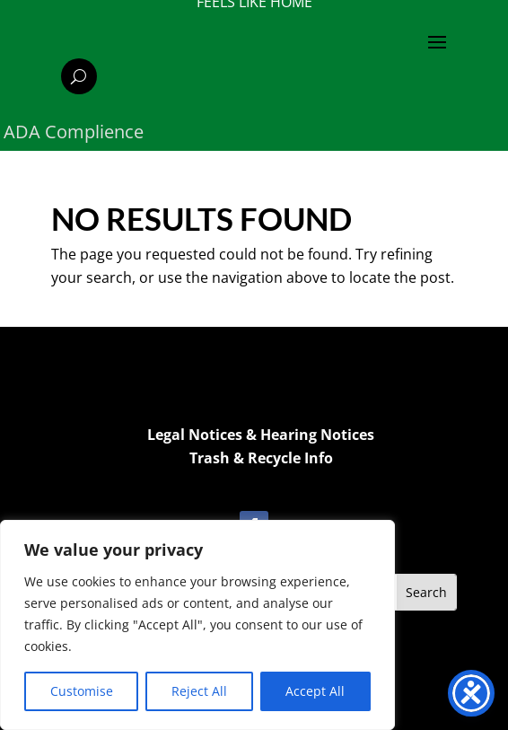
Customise (81, 690)
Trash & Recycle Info (261, 458)
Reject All (199, 690)
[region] (197, 625)
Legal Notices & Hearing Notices (260, 434)
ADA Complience (74, 131)
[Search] (79, 76)
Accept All (315, 690)
